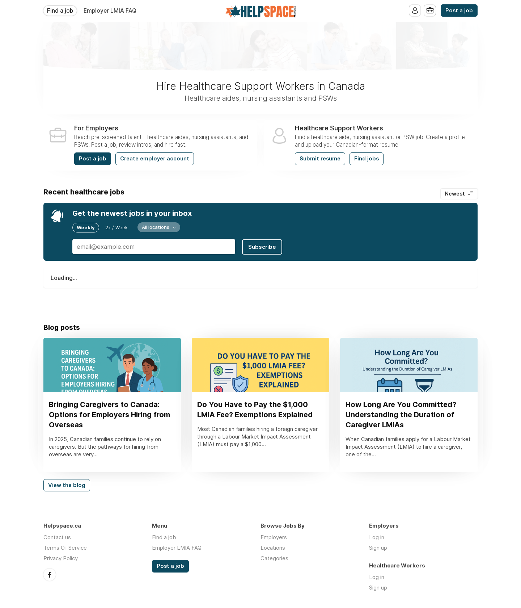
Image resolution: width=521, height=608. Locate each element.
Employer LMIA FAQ (110, 10)
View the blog (66, 485)
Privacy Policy (60, 558)
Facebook (49, 575)
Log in (376, 537)
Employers (273, 537)
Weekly (86, 227)
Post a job (459, 10)
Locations (272, 548)
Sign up (378, 548)
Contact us (57, 537)
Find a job (60, 10)
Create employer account (154, 158)
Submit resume (320, 158)
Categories (274, 558)
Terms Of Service (65, 548)
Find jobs (366, 158)
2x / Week (116, 227)
